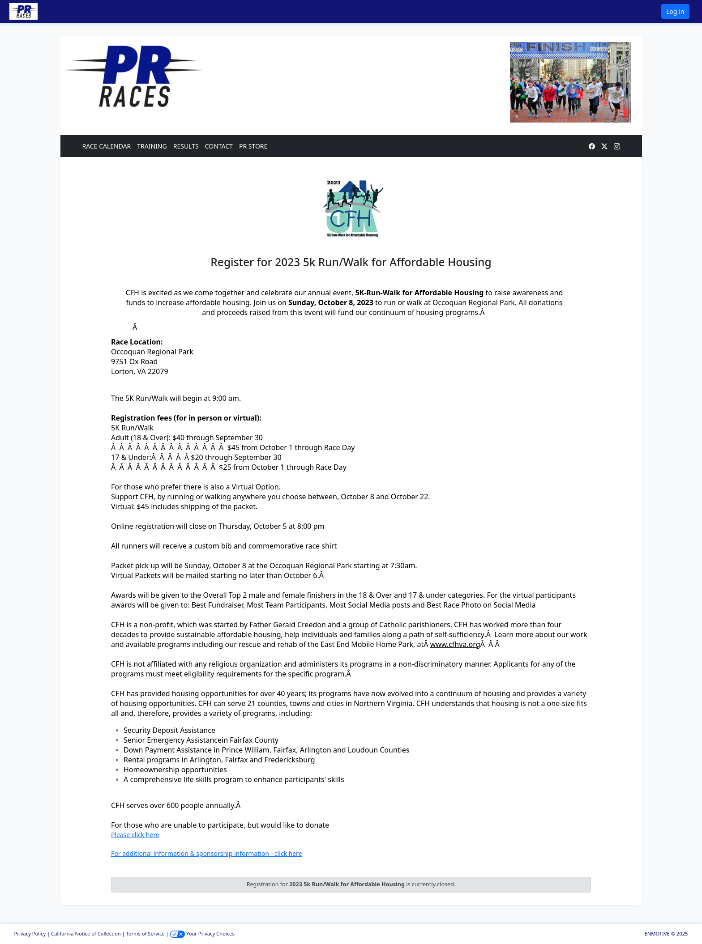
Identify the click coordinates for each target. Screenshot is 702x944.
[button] (36, 11)
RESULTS (186, 146)
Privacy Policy (30, 933)
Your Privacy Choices (202, 933)
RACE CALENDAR (106, 146)
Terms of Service (145, 933)
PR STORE (253, 146)
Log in (675, 11)
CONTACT (219, 146)
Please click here (135, 834)
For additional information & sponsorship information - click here (206, 853)
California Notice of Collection (86, 933)
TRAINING (152, 146)
